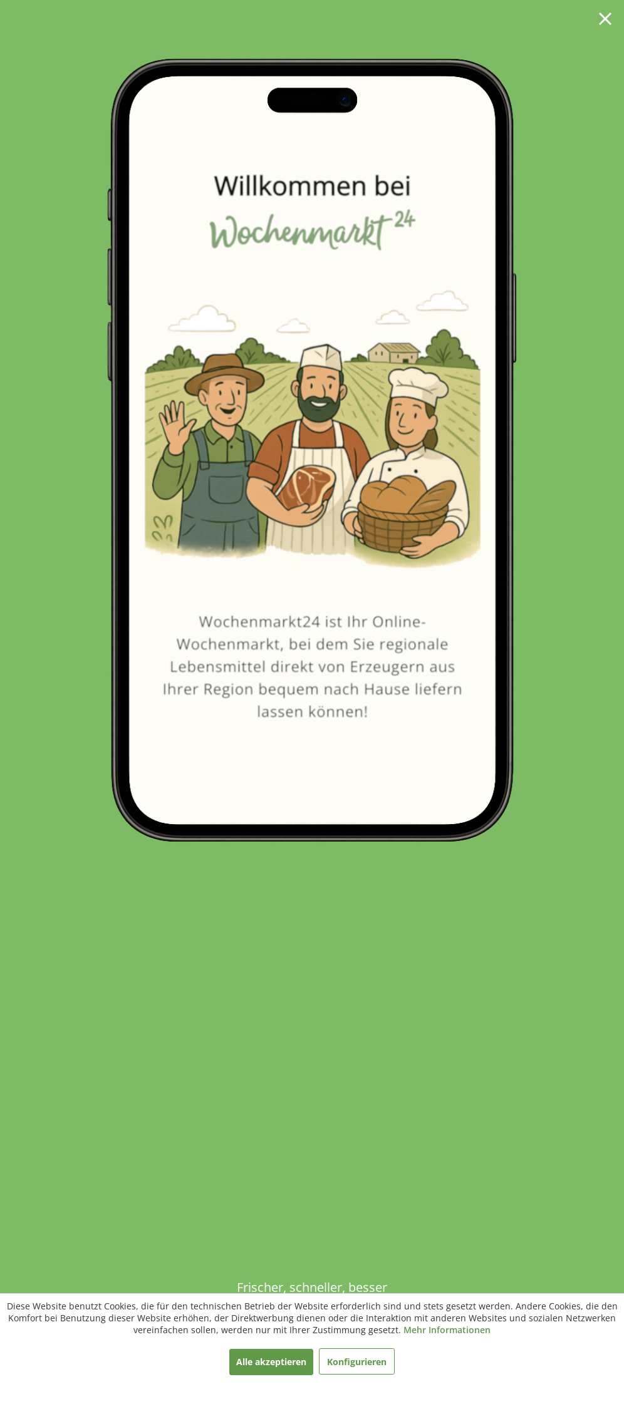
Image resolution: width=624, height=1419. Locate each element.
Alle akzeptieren (271, 1362)
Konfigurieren (357, 1362)
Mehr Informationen (447, 1330)
